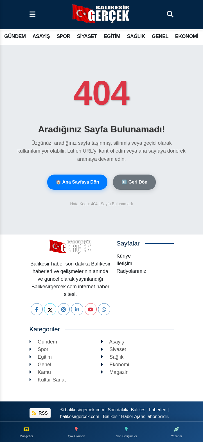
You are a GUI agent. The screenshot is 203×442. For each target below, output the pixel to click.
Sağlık (136, 36)
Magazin (115, 372)
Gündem (15, 36)
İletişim (124, 263)
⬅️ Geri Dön (134, 182)
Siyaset (87, 36)
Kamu (40, 372)
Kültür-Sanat (48, 380)
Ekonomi (186, 36)
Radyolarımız (131, 271)
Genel (160, 36)
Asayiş (41, 36)
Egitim (112, 36)
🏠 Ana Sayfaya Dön (77, 182)
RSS (40, 413)
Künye (123, 256)
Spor (63, 36)
